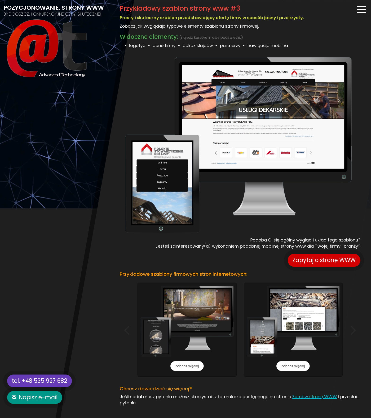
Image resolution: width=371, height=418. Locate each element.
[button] (127, 330)
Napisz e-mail (38, 397)
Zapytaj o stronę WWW (324, 260)
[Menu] (361, 9)
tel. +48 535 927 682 (39, 381)
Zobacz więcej (187, 366)
